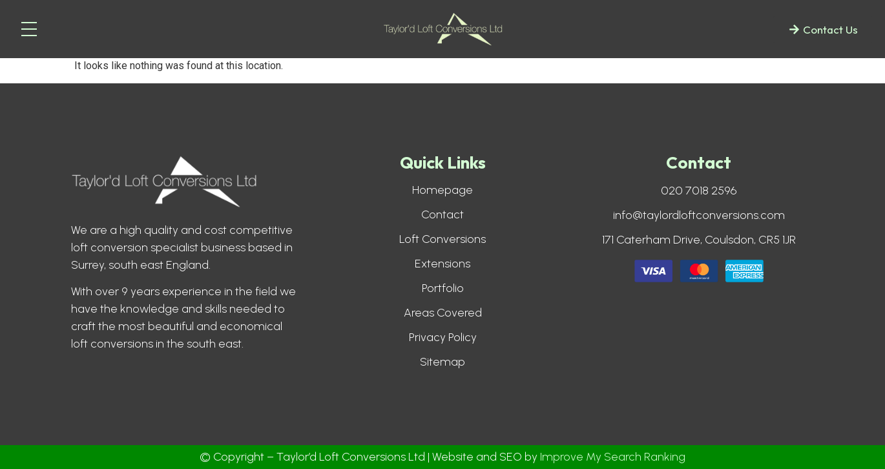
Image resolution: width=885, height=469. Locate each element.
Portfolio (443, 288)
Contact (442, 214)
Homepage (442, 190)
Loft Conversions (442, 239)
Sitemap (442, 362)
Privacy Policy (443, 337)
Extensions (442, 263)
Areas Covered (443, 313)
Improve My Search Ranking (612, 457)
